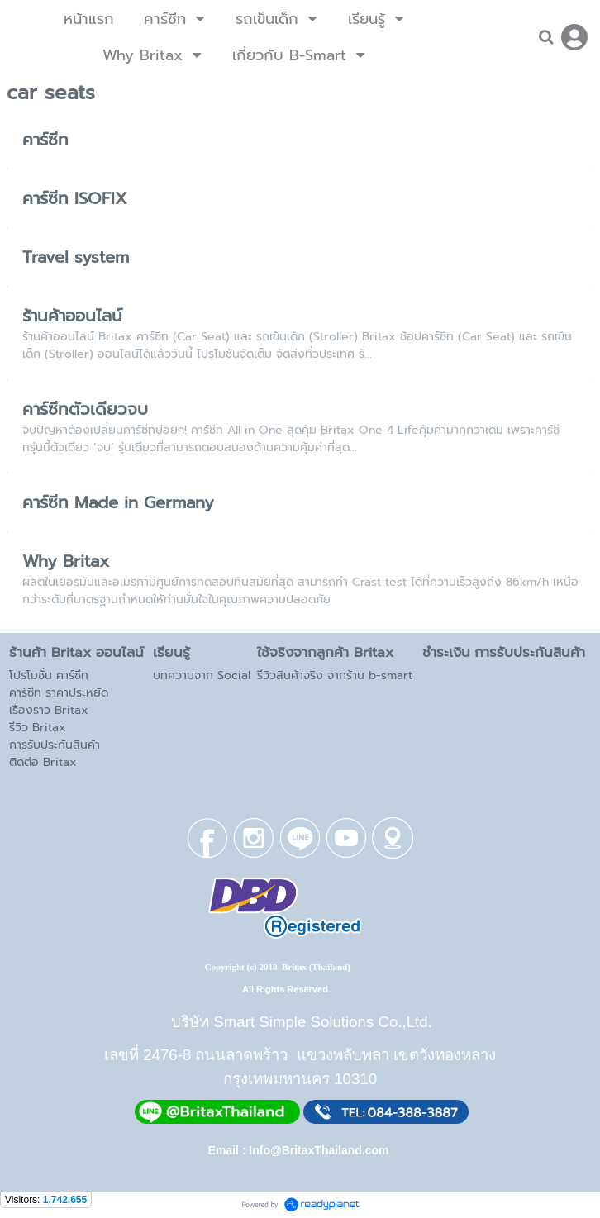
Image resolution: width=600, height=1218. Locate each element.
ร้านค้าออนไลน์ (72, 315)
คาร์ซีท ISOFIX (74, 198)
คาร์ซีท (45, 139)
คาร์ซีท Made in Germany (118, 502)
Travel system (75, 257)
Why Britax (65, 561)
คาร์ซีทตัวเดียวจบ (85, 409)
